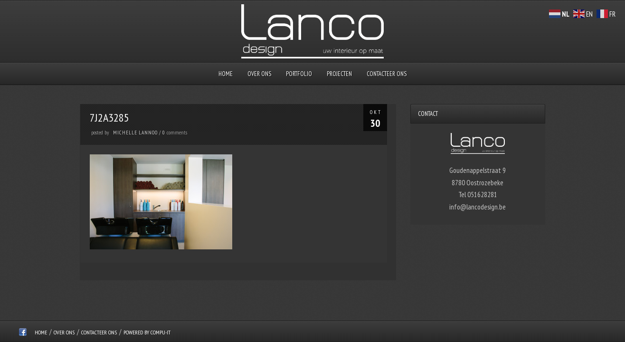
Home (225, 74)
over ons (259, 74)
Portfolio (299, 74)
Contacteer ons (387, 74)
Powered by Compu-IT (146, 332)
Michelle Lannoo (135, 132)
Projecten (339, 74)
